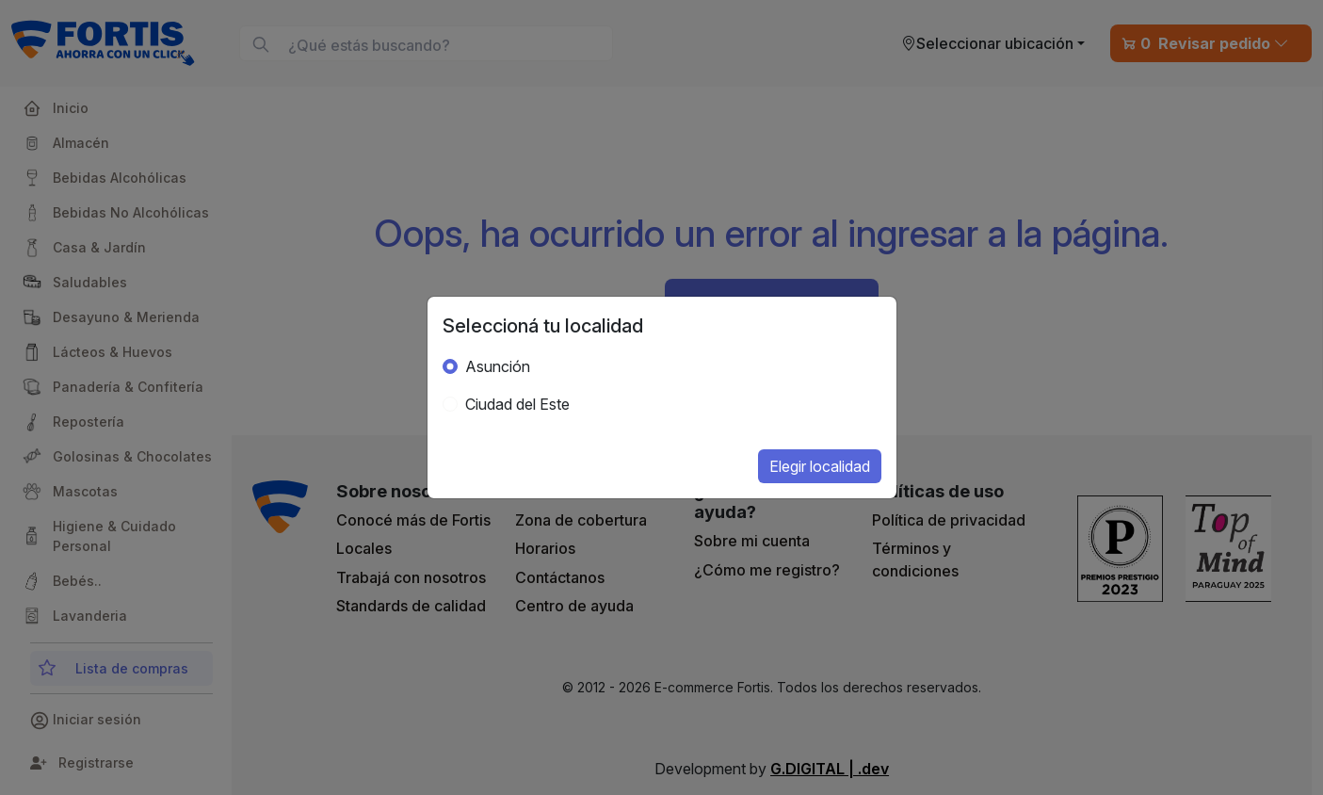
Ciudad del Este (517, 404)
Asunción (497, 366)
